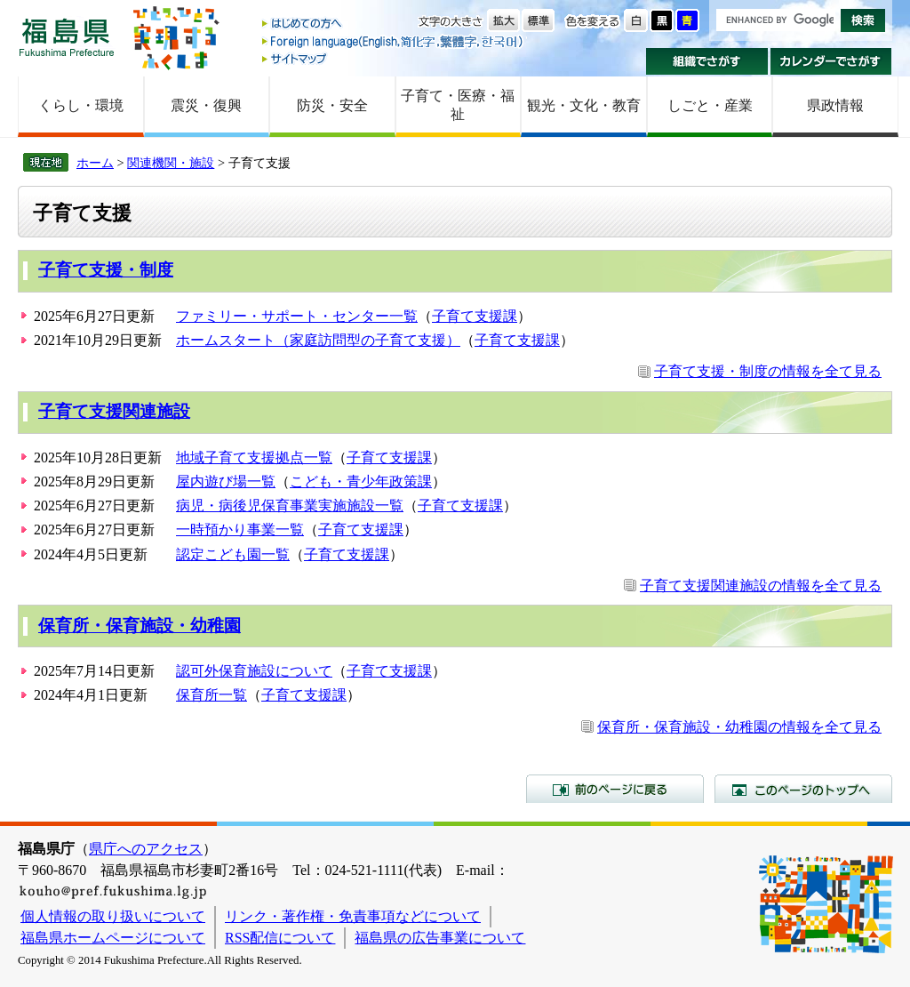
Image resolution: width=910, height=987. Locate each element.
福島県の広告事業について (440, 937)
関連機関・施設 (170, 163)
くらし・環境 (81, 105)
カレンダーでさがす (831, 61)
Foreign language (393, 41)
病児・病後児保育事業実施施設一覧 (289, 505)
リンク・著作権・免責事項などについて (353, 916)
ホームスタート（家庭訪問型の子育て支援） (318, 340)
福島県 (67, 37)
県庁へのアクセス (146, 848)
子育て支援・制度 (105, 270)
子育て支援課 (474, 316)
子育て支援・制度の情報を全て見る (768, 371)
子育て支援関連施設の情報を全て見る (761, 585)
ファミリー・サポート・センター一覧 (297, 316)
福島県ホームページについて (112, 937)
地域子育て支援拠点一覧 (254, 457)
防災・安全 (332, 105)
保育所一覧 (211, 694)
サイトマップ (393, 58)
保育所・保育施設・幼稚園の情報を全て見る (739, 726)
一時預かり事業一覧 (240, 529)
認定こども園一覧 (233, 554)
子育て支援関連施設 (114, 411)
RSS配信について (280, 937)
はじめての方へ (393, 24)
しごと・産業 (710, 105)
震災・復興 (206, 105)
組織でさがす (707, 61)
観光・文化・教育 (584, 105)
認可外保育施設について (254, 670)
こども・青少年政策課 (361, 481)
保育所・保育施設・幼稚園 (139, 625)
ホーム (95, 163)
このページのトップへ (803, 788)
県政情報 (835, 105)
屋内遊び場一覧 (225, 481)
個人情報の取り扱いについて (112, 916)
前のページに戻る (615, 788)
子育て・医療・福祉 (458, 105)
